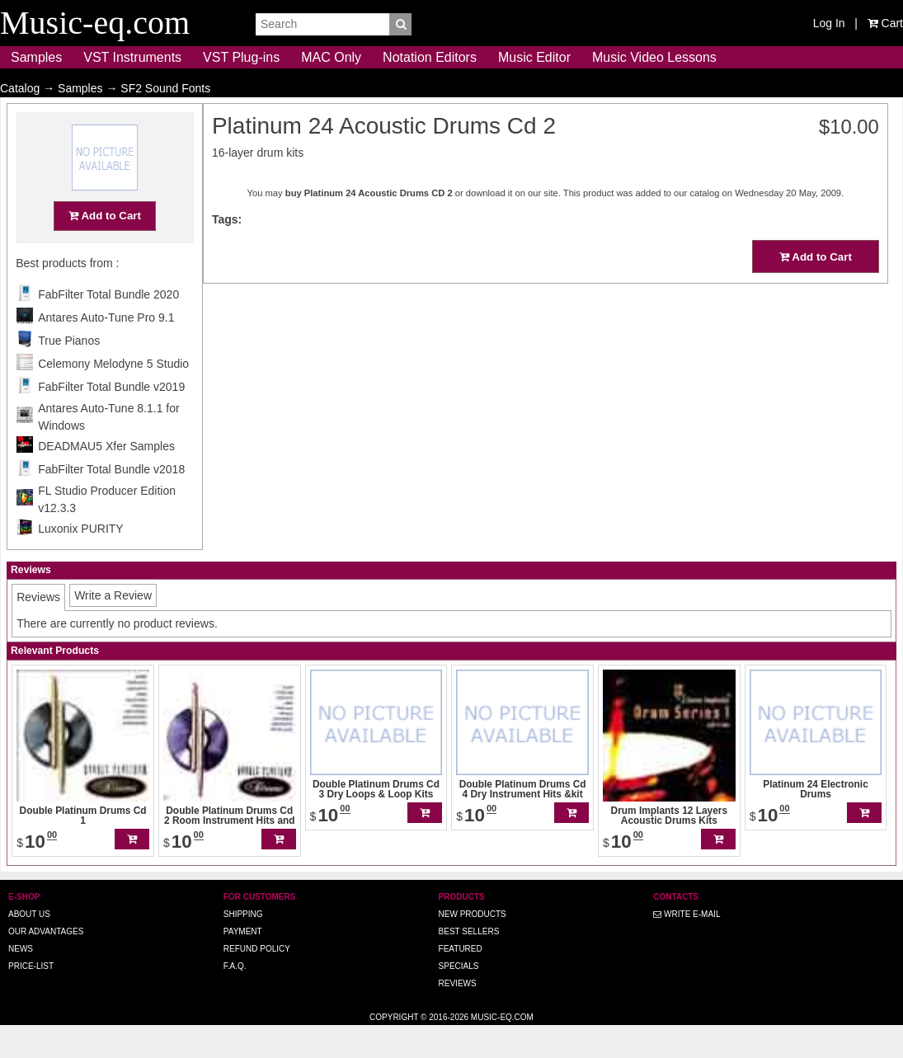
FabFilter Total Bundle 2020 (108, 326)
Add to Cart (104, 248)
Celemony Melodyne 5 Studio (113, 395)
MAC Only (331, 57)
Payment (242, 963)
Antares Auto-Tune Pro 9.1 (106, 349)
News (20, 980)
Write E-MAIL (686, 946)
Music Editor (534, 57)
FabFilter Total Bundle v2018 (111, 501)
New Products (472, 946)
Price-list (31, 998)
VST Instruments (132, 57)
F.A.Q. (235, 998)
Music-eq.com (502, 1049)
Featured (460, 980)
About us (29, 946)
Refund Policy (256, 980)
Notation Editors (430, 57)
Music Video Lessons (654, 57)
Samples (36, 57)
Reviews (458, 1015)
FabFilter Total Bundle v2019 (111, 419)
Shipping (243, 946)
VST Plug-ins (241, 57)
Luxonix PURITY (80, 560)
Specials (459, 998)
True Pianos (69, 372)
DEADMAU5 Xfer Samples (106, 478)
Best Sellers (469, 963)
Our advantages (45, 963)
